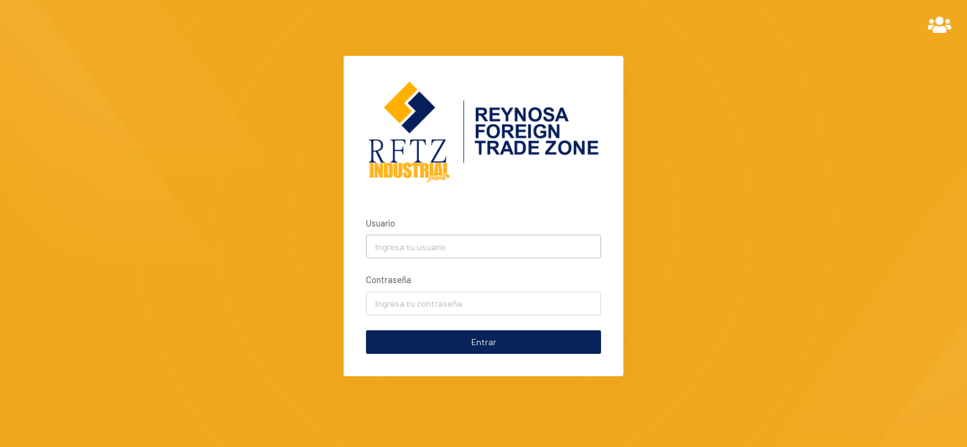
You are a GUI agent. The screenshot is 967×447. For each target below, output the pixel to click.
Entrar (483, 341)
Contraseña (388, 279)
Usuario (380, 223)
